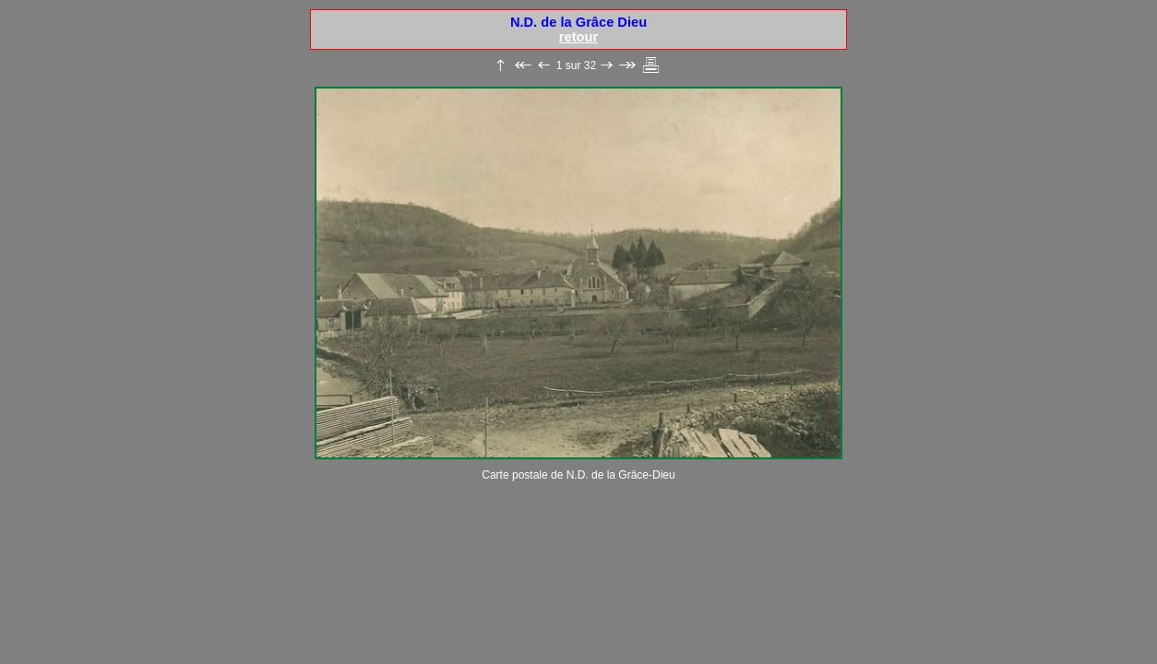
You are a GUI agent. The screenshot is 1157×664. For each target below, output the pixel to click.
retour (578, 37)
